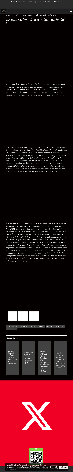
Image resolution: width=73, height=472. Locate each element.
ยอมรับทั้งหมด (63, 467)
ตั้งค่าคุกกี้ (54, 467)
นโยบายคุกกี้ (13, 469)
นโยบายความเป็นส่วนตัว (42, 467)
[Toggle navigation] (71, 11)
